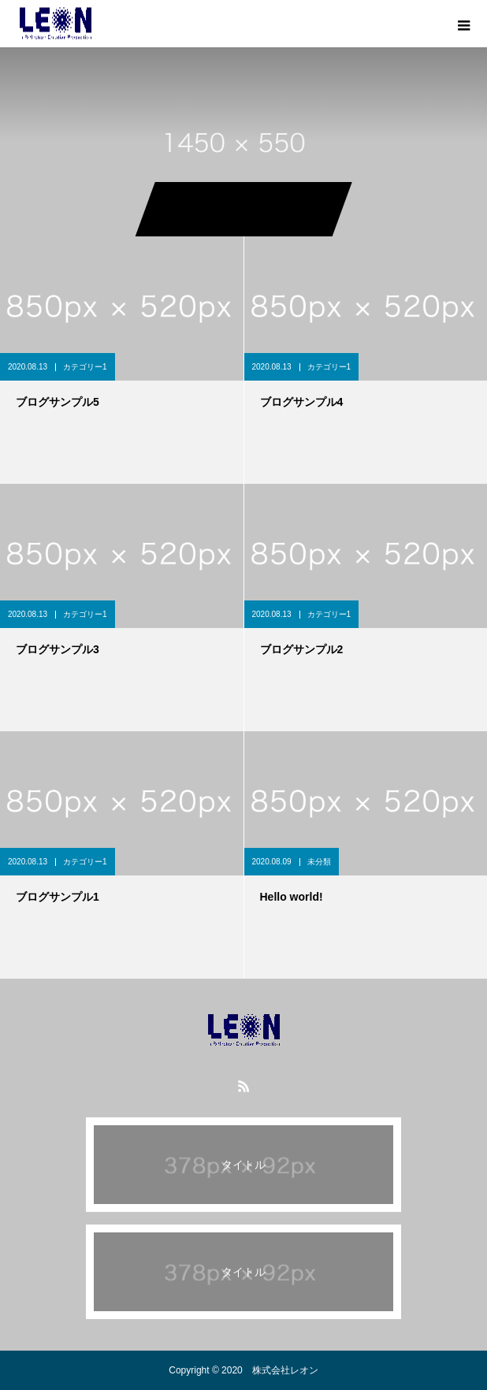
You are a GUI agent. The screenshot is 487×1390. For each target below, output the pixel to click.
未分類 (319, 861)
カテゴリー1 (85, 366)
